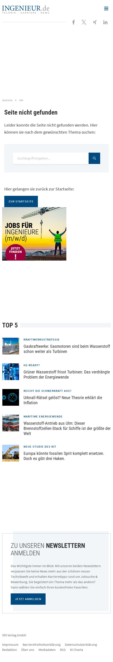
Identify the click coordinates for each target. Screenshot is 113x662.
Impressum (10, 644)
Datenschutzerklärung (81, 644)
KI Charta (76, 649)
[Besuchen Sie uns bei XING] (95, 22)
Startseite (7, 100)
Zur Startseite (21, 201)
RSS (63, 649)
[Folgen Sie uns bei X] (84, 22)
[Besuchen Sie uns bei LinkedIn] (105, 22)
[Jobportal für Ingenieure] (56, 234)
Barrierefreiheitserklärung (42, 644)
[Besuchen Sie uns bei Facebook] (73, 22)
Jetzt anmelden (28, 599)
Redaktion (9, 649)
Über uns (27, 649)
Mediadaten (47, 649)
